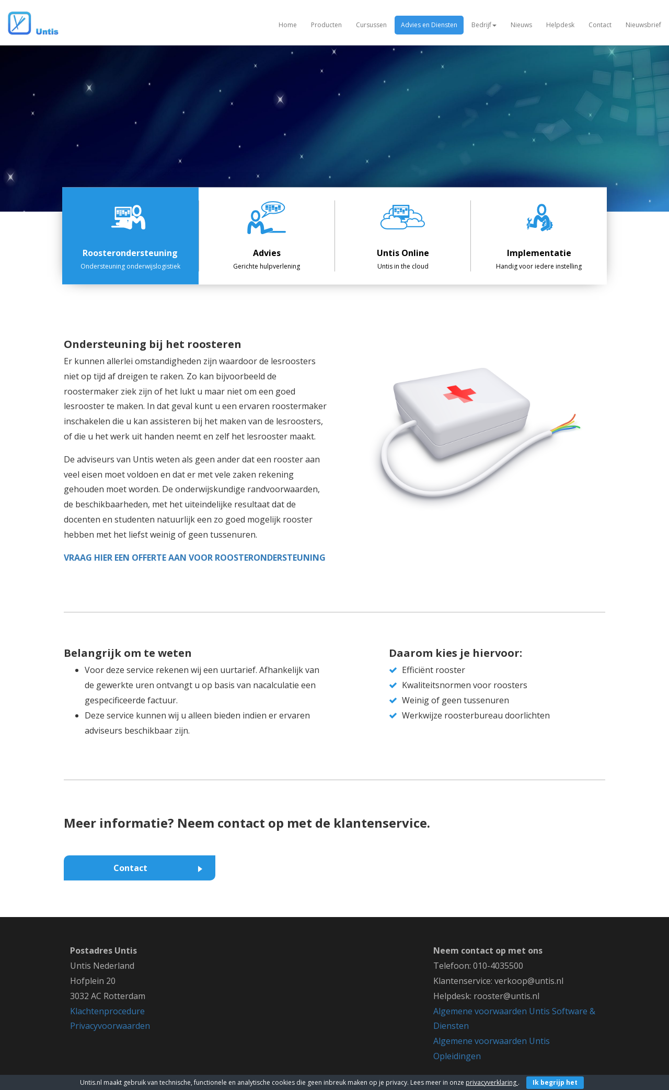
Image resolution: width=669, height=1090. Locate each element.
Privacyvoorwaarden (110, 1025)
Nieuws (521, 24)
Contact (600, 24)
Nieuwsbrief (643, 24)
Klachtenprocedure (107, 1011)
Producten (326, 24)
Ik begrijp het (555, 1082)
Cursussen (371, 24)
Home (288, 24)
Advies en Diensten (429, 24)
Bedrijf (484, 24)
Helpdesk (560, 24)
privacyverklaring (492, 1082)
